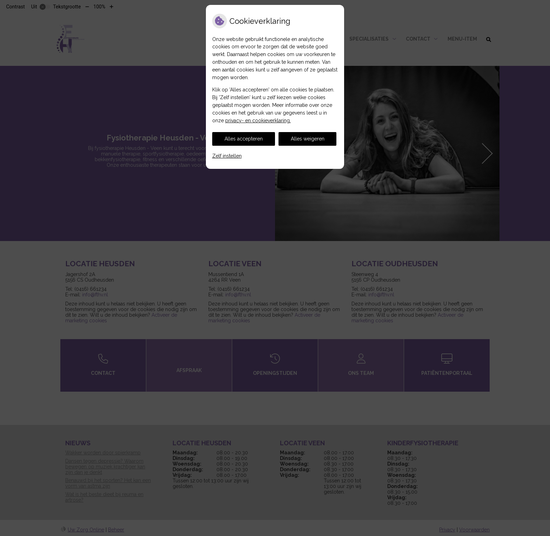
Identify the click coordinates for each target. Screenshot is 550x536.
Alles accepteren (243, 139)
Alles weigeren (307, 139)
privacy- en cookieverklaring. (258, 120)
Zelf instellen (227, 156)
